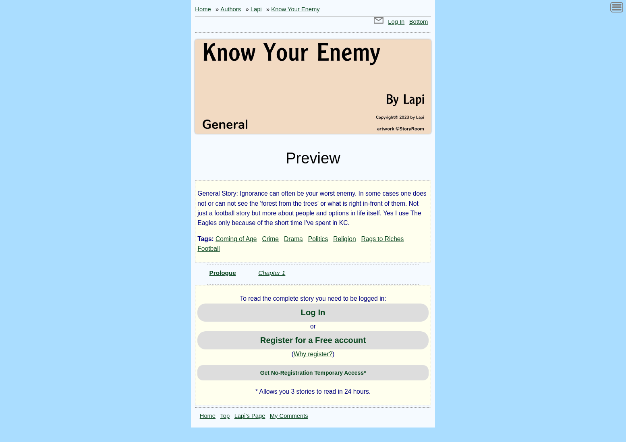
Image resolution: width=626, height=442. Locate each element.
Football (208, 248)
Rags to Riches (382, 238)
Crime (270, 238)
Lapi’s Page (249, 416)
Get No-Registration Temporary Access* (313, 373)
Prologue (222, 272)
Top (225, 416)
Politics (318, 238)
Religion (344, 238)
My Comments (289, 416)
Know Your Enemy (295, 9)
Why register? (313, 354)
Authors (230, 9)
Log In (396, 22)
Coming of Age (236, 238)
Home (203, 9)
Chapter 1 (271, 272)
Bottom (418, 22)
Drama (293, 238)
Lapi (256, 9)
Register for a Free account (313, 340)
